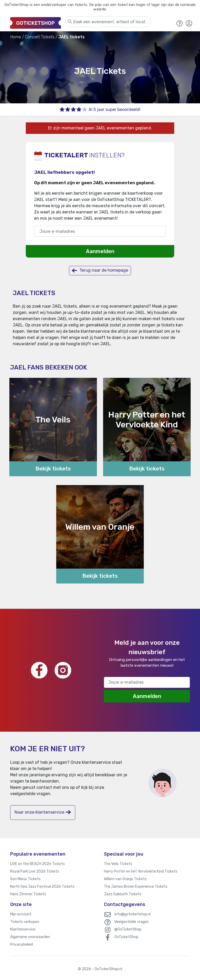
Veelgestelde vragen (131, 922)
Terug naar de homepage (100, 270)
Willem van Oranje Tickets (125, 879)
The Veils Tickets (118, 864)
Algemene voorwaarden (30, 937)
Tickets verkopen (24, 922)
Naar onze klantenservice (43, 812)
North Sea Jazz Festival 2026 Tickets (42, 886)
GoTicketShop (126, 937)
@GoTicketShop (127, 929)
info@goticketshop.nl (132, 914)
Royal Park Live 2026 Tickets (34, 871)
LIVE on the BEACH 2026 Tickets (37, 864)
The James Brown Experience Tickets (135, 886)
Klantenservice (22, 929)
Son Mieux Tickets (25, 879)
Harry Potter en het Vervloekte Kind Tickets (140, 871)
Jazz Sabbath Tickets (122, 894)
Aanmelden (100, 251)
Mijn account (21, 914)
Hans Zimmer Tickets (28, 894)
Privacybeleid (21, 944)
